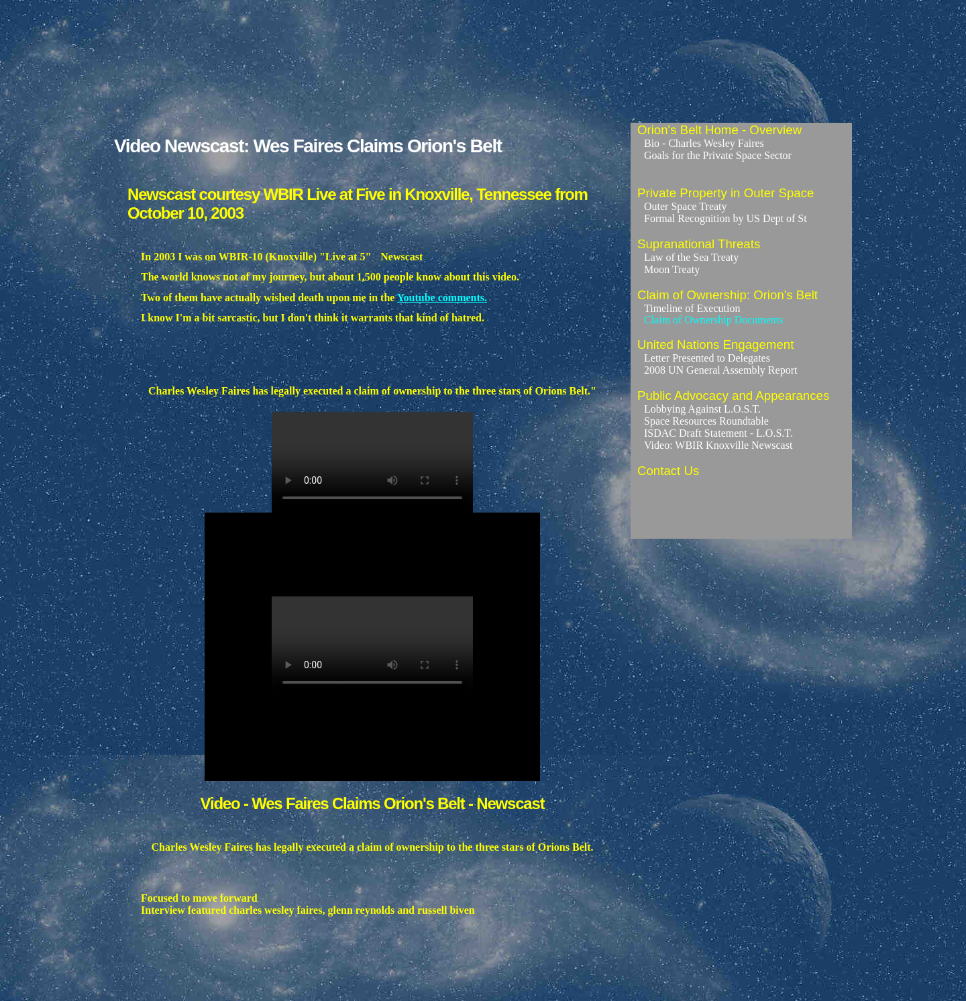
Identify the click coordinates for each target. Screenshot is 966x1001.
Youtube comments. (442, 297)
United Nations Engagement (715, 344)
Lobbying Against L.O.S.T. (702, 409)
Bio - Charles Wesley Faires (704, 143)
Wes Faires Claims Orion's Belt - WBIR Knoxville (372, 462)
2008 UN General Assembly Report (720, 370)
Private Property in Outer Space (725, 193)
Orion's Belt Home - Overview (719, 130)
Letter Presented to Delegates (707, 358)
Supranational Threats (698, 244)
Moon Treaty (672, 269)
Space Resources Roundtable (706, 421)
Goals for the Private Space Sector (718, 155)
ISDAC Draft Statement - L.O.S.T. (718, 433)
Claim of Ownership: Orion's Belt (727, 295)
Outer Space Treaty (685, 206)
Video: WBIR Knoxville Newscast (718, 445)
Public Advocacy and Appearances (733, 395)
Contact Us (668, 471)
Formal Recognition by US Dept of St (725, 218)
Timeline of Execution (692, 308)
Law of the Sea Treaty (691, 257)
